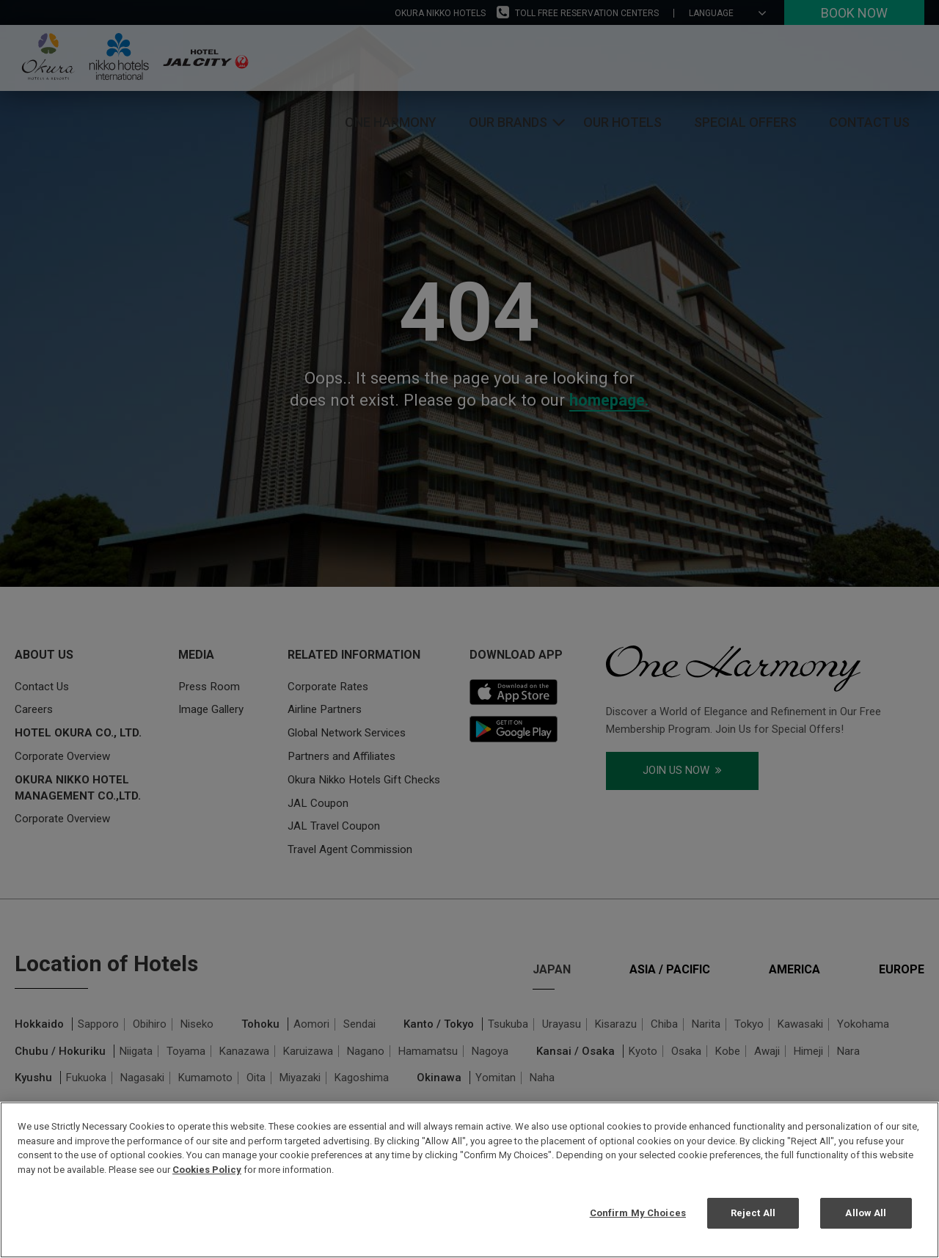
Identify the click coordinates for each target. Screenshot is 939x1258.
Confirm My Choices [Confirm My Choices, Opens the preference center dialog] (638, 1212)
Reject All (753, 1212)
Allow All (865, 1212)
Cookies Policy (206, 1169)
